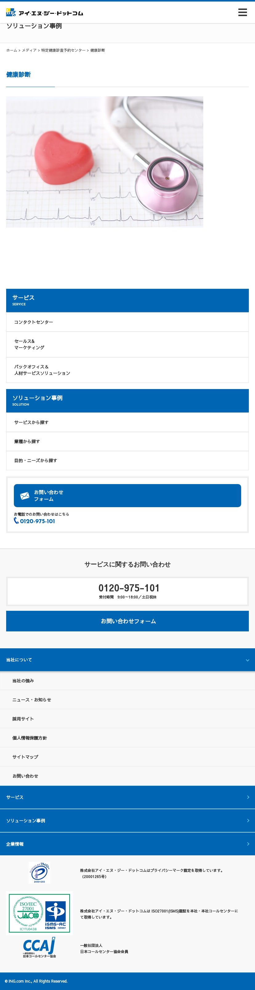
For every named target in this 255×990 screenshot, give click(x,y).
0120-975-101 (127, 590)
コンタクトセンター (33, 322)
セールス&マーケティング (29, 344)
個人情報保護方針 (29, 738)
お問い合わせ (25, 776)
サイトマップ (25, 757)
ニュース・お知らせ (31, 700)
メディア (29, 50)
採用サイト (23, 719)
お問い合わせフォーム (48, 495)
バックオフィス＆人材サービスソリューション (42, 370)
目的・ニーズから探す (35, 460)
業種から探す (27, 441)
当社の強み (23, 681)
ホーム (11, 50)
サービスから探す (31, 422)
